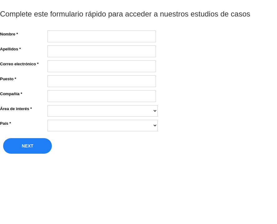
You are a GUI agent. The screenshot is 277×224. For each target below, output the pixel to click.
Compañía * (11, 93)
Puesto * (8, 79)
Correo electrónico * (19, 64)
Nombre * (9, 34)
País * (5, 123)
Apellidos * (10, 49)
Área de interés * (16, 108)
